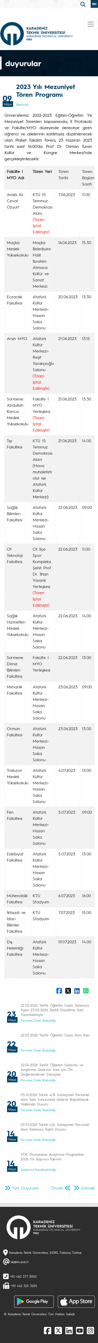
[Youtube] (79, 1330)
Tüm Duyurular (25, 1187)
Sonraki (88, 1187)
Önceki (56, 1187)
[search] (84, 4)
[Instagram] (90, 1330)
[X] (58, 1330)
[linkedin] (69, 1330)
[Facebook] (47, 1330)
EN (94, 4)
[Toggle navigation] (90, 24)
